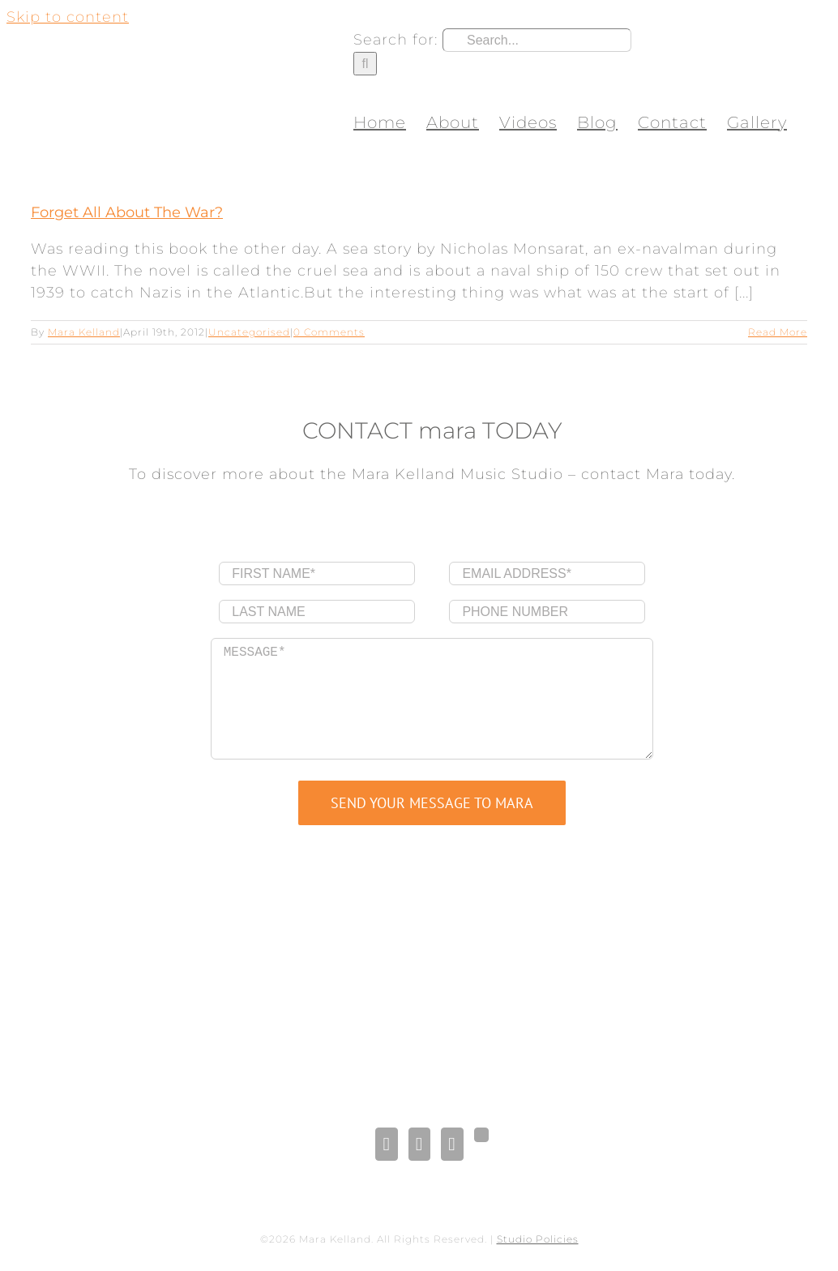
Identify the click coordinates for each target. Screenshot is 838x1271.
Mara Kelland (84, 332)
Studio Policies (538, 1239)
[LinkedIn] (419, 1144)
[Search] (365, 63)
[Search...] (537, 40)
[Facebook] (386, 1144)
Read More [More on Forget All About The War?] (777, 332)
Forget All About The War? (127, 212)
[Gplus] (481, 1135)
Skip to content (67, 17)
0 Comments (329, 332)
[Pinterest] (452, 1144)
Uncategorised (249, 332)
